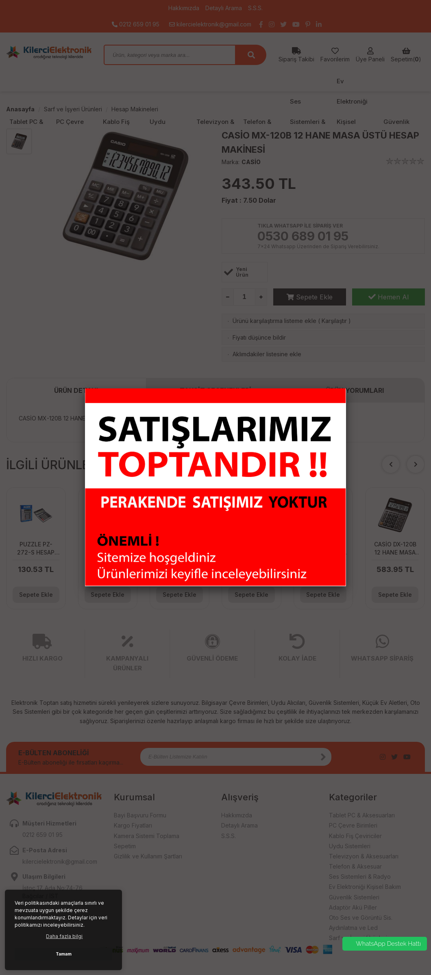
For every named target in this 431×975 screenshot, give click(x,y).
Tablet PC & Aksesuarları (362, 815)
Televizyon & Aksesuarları (363, 856)
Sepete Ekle (310, 297)
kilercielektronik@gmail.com (210, 24)
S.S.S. (255, 7)
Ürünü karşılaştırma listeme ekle (274, 320)
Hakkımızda (183, 7)
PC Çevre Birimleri (353, 825)
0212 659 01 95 (135, 24)
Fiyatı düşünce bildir (259, 337)
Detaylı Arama (223, 7)
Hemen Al (388, 297)
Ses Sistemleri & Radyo (360, 876)
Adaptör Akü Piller (353, 907)
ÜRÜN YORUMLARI (355, 390)
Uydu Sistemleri (349, 846)
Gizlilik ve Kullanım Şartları (148, 856)
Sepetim (125, 846)
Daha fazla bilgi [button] (64, 936)
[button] (415, 464)
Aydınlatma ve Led (353, 927)
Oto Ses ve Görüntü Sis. (360, 917)
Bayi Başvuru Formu (140, 815)
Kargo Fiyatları (133, 825)
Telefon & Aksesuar (355, 866)
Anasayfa (20, 109)
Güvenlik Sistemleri (354, 897)
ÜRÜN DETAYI (76, 390)
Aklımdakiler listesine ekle (267, 354)
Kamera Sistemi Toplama (146, 835)
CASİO (251, 161)
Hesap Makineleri (134, 109)
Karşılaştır (334, 320)
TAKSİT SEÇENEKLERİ (215, 390)
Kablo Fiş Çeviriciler (355, 835)
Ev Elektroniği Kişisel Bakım (365, 886)
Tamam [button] (64, 954)
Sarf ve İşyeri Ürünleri (73, 109)
